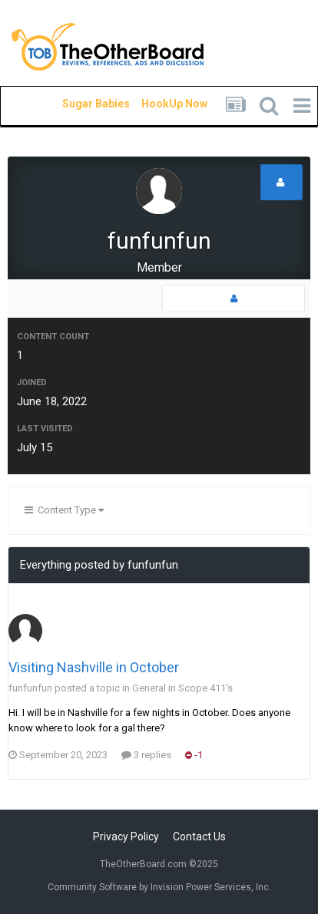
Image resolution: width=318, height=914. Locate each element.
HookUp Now (156, 103)
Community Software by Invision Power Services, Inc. (159, 887)
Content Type (64, 510)
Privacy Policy (126, 836)
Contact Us (199, 836)
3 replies (146, 755)
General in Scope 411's (182, 688)
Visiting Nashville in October (93, 667)
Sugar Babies (77, 103)
